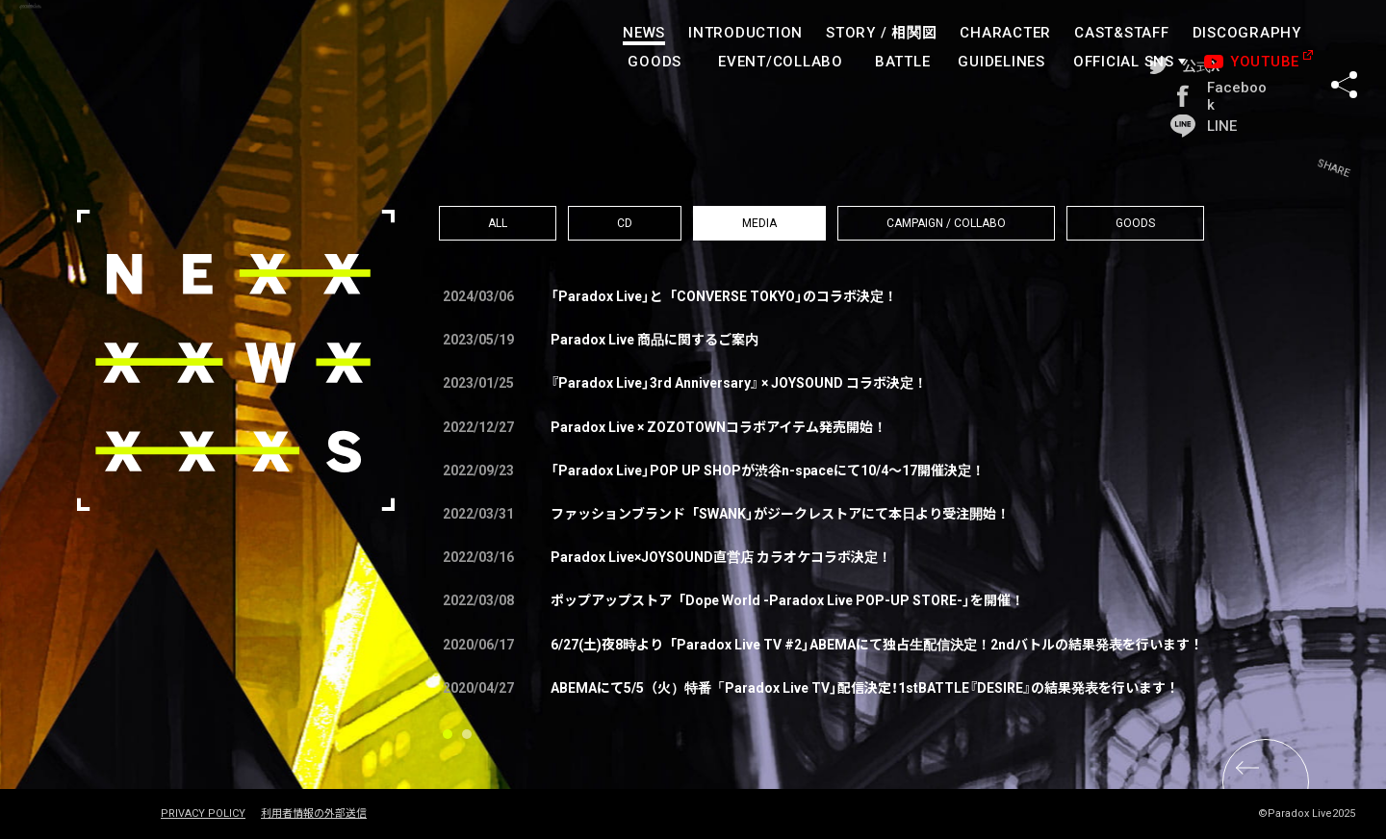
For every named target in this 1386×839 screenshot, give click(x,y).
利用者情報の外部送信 (314, 814)
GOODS (655, 61)
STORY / (881, 32)
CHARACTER (1006, 32)
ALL (497, 223)
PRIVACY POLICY (203, 814)
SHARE (1344, 47)
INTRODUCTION (745, 32)
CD (624, 223)
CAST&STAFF (1121, 32)
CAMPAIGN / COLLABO (946, 223)
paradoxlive (115, 52)
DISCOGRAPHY (1247, 32)
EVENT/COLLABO (780, 61)
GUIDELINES (1002, 61)
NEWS (644, 32)
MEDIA (759, 223)
